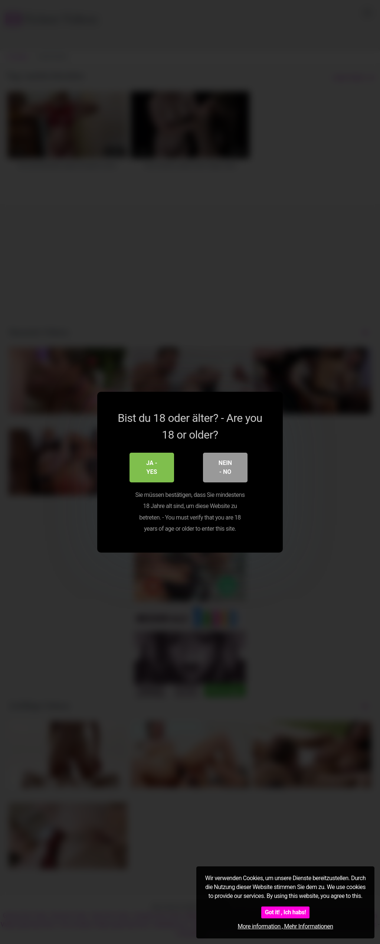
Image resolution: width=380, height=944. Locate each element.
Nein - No (225, 467)
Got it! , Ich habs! (285, 912)
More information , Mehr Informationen (285, 926)
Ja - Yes (151, 467)
